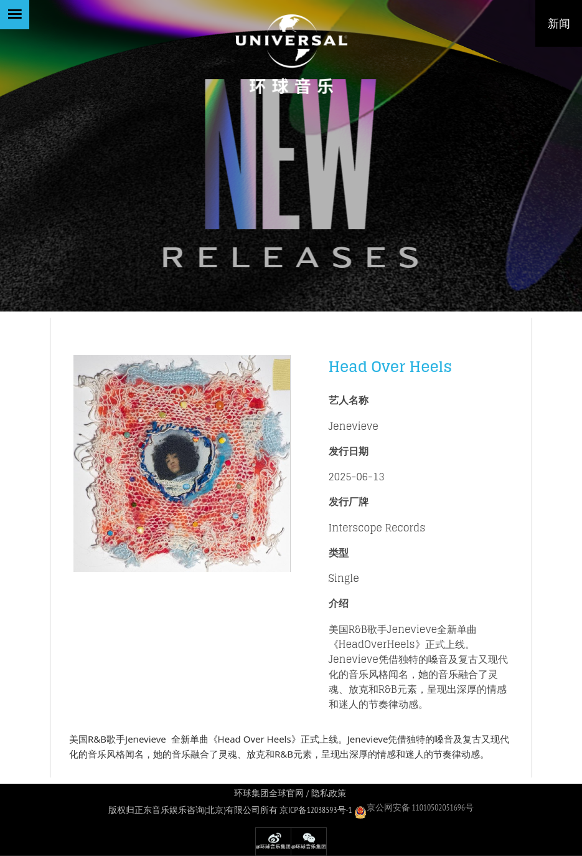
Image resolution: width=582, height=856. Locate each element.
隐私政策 (328, 793)
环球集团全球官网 (269, 793)
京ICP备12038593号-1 (315, 810)
